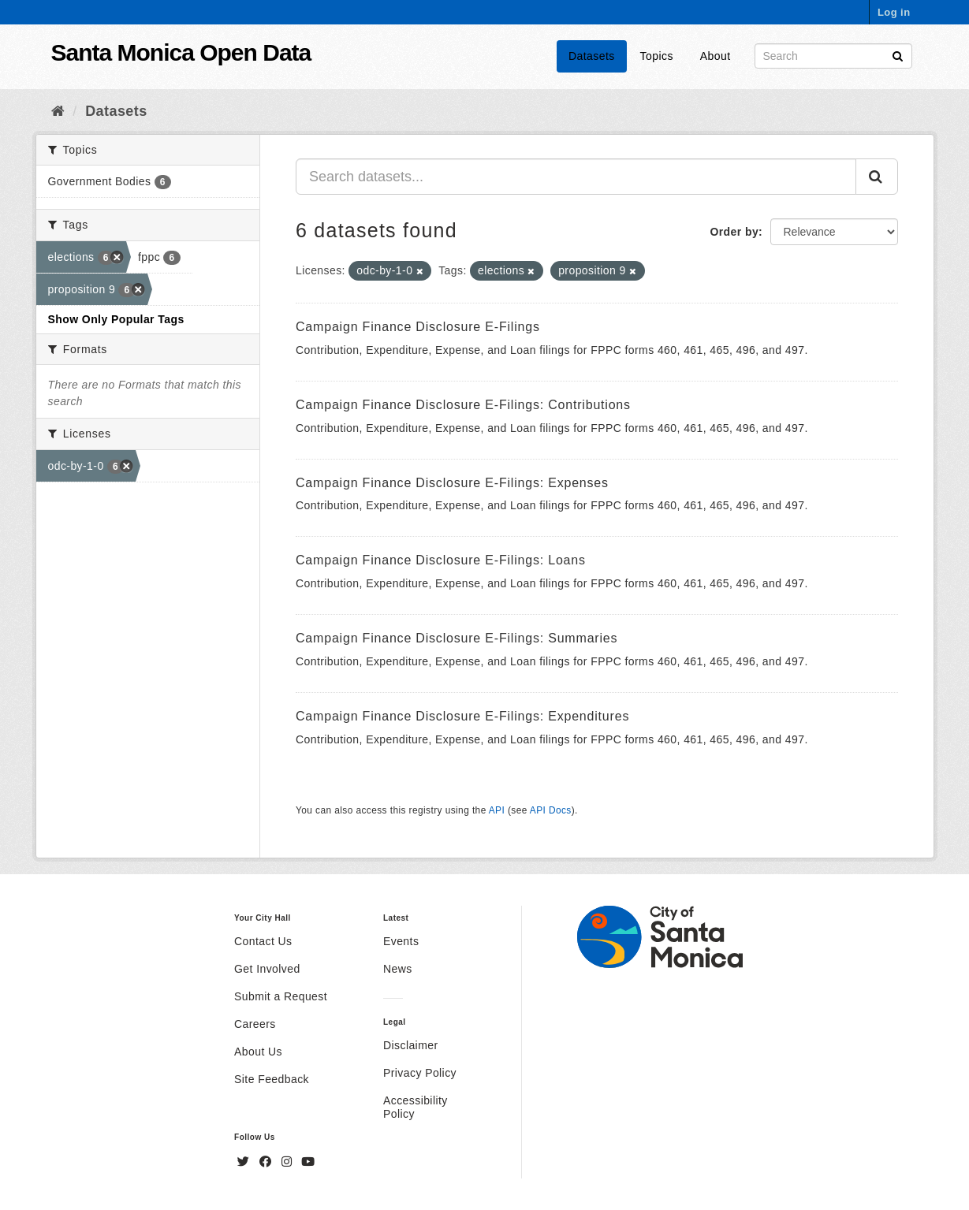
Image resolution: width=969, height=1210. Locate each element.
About (715, 56)
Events (401, 941)
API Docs (551, 810)
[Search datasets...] (576, 176)
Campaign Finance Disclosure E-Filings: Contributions (463, 404)
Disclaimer (410, 1045)
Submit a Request (280, 996)
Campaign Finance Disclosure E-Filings (418, 326)
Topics (656, 56)
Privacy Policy (420, 1073)
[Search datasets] (833, 56)
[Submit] (897, 54)
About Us (258, 1051)
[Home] (58, 111)
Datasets (591, 56)
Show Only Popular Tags (116, 319)
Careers (255, 1024)
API (497, 810)
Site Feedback (271, 1079)
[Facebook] (267, 1161)
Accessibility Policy (415, 1107)
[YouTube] (308, 1161)
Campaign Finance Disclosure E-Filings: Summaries (456, 638)
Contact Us (263, 941)
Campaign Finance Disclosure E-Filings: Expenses (452, 483)
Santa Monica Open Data (181, 52)
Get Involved (267, 968)
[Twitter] (245, 1161)
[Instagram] (288, 1161)
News (397, 968)
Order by (734, 231)
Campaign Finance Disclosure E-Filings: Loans (441, 560)
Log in (894, 12)
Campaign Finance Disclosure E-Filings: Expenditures (462, 716)
